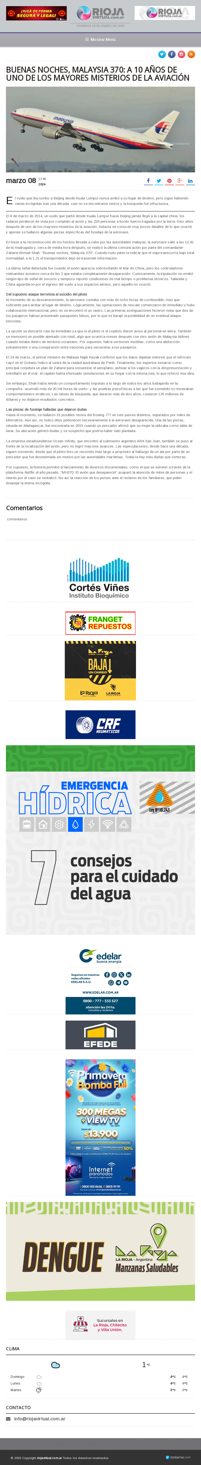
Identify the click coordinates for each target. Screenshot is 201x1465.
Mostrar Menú (100, 40)
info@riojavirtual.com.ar (39, 1418)
